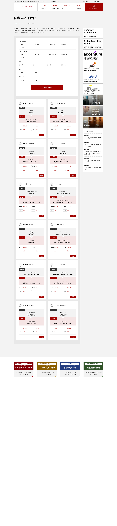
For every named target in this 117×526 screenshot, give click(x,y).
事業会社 (65, 44)
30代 (36, 65)
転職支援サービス (22, 24)
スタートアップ (52, 44)
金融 (22, 44)
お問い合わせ (97, 1)
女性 (36, 72)
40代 (50, 65)
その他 (22, 47)
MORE (41, 135)
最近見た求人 (86, 1)
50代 (64, 65)
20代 (22, 65)
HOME (15, 24)
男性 (22, 72)
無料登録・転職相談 (93, 8)
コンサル (37, 44)
